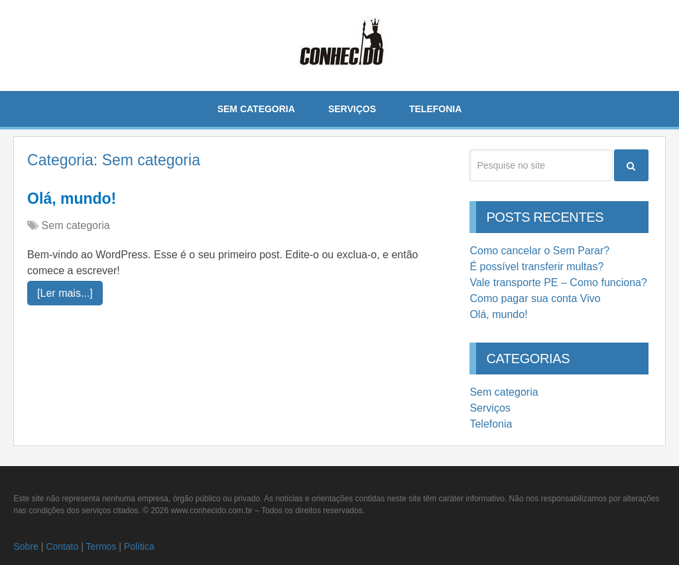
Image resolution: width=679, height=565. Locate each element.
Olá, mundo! (71, 198)
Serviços (352, 109)
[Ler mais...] (65, 293)
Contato (62, 546)
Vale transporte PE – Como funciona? (558, 282)
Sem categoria (256, 109)
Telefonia (435, 109)
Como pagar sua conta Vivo (534, 298)
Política (139, 546)
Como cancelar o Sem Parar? (539, 250)
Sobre (25, 546)
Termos (101, 546)
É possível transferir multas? (536, 266)
